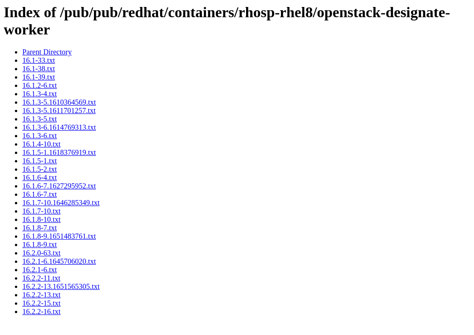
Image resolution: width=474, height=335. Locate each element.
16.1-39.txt (38, 77)
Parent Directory (47, 52)
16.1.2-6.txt (39, 85)
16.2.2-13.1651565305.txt (61, 286)
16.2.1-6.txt (39, 270)
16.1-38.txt (38, 69)
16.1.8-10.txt (41, 219)
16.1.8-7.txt (39, 228)
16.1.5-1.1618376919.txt (59, 152)
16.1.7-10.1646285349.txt (61, 203)
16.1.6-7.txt (39, 194)
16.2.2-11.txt (41, 278)
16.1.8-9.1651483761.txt (59, 236)
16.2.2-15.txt (41, 303)
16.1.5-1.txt (39, 161)
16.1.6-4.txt (39, 177)
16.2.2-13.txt (41, 295)
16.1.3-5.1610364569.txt (59, 102)
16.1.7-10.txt (41, 211)
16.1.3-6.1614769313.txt (59, 127)
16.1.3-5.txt (39, 119)
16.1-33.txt (38, 60)
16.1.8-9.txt (39, 244)
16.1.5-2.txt (39, 169)
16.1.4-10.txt (41, 144)
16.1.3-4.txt (39, 94)
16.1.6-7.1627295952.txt (59, 186)
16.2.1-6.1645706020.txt (59, 261)
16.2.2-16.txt (41, 311)
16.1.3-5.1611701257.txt (59, 110)
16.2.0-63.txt (41, 253)
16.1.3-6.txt (39, 136)
